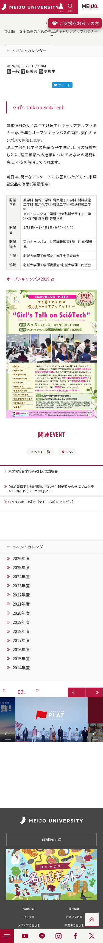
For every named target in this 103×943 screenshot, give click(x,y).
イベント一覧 (40, 451)
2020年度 (21, 613)
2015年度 (21, 659)
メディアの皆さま (29, 925)
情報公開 (28, 909)
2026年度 (21, 558)
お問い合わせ (74, 917)
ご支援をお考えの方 (75, 23)
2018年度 (21, 631)
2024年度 (21, 577)
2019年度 (21, 622)
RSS (67, 451)
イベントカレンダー (29, 50)
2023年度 (21, 586)
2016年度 (21, 649)
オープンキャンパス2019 (27, 279)
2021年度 (21, 604)
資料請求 (51, 839)
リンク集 (28, 917)
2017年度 (21, 640)
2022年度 (21, 595)
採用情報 (74, 909)
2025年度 (21, 567)
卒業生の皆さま (74, 925)
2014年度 (21, 668)
